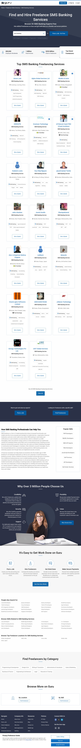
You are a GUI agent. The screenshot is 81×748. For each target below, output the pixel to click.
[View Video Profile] (72, 73)
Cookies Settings (60, 736)
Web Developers (68, 448)
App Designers (44, 626)
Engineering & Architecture (23, 671)
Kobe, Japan (4, 640)
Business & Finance (7, 671)
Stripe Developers (45, 609)
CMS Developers (25, 607)
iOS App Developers (66, 624)
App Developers (65, 605)
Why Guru (17, 725)
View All (40, 393)
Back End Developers (26, 609)
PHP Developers (68, 433)
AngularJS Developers (26, 611)
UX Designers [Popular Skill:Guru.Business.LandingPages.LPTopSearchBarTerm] (25, 38)
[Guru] (6, 3)
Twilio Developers (5, 605)
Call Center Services (68, 467)
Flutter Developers (25, 628)
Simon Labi (17, 78)
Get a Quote (17, 105)
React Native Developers (47, 624)
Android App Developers (7, 609)
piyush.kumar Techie (63, 171)
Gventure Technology (40, 124)
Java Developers (5, 621)
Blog (29, 722)
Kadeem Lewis (17, 171)
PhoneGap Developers (66, 628)
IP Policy (43, 719)
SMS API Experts (68, 443)
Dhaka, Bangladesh (6, 638)
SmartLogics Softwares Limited (17, 303)
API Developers (68, 462)
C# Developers (44, 621)
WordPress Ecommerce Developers (9, 611)
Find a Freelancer (5, 725)
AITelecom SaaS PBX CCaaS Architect (63, 125)
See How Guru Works (40, 584)
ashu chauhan (17, 212)
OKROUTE (17, 124)
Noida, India (64, 638)
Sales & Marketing (71, 667)
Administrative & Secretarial (54, 667)
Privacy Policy (44, 722)
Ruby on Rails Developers (7, 626)
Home (3, 8)
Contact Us (30, 725)
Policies (43, 716)
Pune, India (44, 638)
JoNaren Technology (64, 302)
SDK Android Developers (47, 628)
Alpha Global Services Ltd (40, 78)
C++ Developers (65, 621)
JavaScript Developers (68, 452)
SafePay (17, 730)
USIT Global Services (40, 349)
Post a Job (63, 3)
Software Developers (66, 611)
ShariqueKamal (63, 212)
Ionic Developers (5, 628)
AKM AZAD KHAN (40, 302)
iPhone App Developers (26, 624)
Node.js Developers (46, 602)
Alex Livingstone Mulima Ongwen (17, 256)
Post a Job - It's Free (59, 33)
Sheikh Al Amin (63, 78)
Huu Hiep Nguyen (40, 171)
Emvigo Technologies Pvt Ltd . (17, 350)
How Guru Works (19, 722)
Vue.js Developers (25, 605)
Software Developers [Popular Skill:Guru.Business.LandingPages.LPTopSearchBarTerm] (42, 38)
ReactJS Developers (46, 607)
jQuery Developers (25, 602)
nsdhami (40, 255)
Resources (31, 716)
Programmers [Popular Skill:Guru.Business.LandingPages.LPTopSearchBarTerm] (33, 38)
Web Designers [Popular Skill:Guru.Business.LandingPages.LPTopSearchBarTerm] (17, 38)
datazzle (64, 255)
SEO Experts (44, 611)
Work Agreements (19, 728)
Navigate (4, 716)
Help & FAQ (30, 719)
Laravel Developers (5, 602)
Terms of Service (45, 725)
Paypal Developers (65, 626)
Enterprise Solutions (6, 730)
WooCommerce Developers (67, 609)
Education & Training (46, 671)
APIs (29, 730)
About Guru (17, 719)
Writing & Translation (38, 667)
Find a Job (3, 728)
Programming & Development (10, 667)
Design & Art (25, 667)
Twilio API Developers (46, 605)
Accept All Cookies (60, 744)
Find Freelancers (60, 413)
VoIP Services (68, 457)
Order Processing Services (7, 624)
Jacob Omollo (40, 212)
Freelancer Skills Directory (13, 8)
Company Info (19, 716)
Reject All (60, 740)
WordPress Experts (65, 602)
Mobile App (30, 728)
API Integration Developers (7, 607)
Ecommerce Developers (67, 607)
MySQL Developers (68, 438)
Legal (35, 671)
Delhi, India (24, 638)
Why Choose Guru (67, 522)
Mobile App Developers (26, 621)
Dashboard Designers (26, 626)
